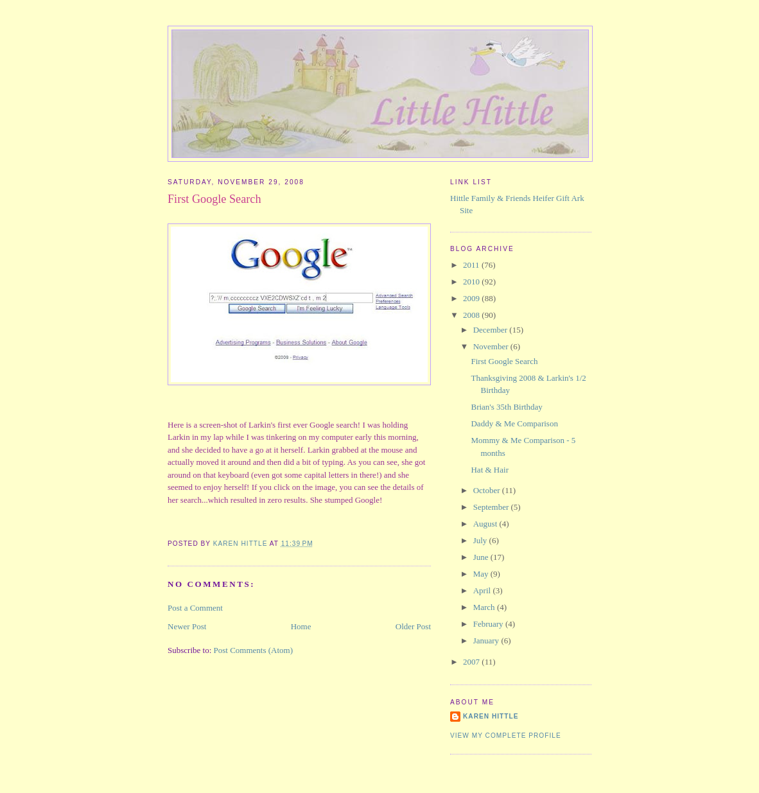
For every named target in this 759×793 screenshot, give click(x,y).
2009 (472, 298)
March (485, 607)
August (486, 523)
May (482, 574)
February (489, 624)
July (481, 540)
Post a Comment (195, 608)
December (491, 330)
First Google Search (504, 361)
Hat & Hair (489, 470)
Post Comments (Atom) (253, 650)
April (483, 590)
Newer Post (187, 626)
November (491, 346)
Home (301, 626)
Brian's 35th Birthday (506, 407)
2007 (472, 662)
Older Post (413, 626)
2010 (472, 281)
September (492, 507)
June (482, 557)
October (487, 490)
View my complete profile (505, 735)
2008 (472, 315)
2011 (472, 265)
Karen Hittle (490, 716)
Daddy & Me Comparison (514, 423)
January (487, 640)
